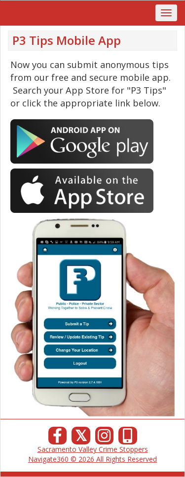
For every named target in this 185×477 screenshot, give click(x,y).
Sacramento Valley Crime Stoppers (92, 449)
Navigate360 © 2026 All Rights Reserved (92, 459)
